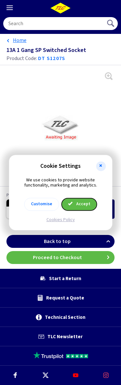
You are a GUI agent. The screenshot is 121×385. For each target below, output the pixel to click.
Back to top (79, 241)
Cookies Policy (60, 220)
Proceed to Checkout (74, 257)
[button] (101, 166)
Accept (79, 204)
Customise (41, 204)
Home (19, 40)
